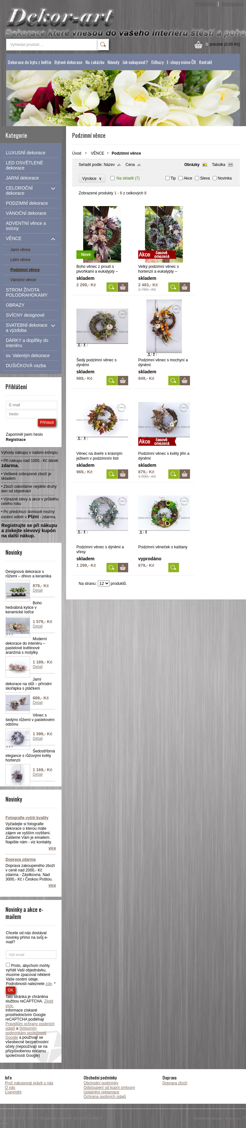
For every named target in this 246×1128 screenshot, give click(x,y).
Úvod (76, 153)
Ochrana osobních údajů (105, 1096)
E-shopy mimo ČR (181, 62)
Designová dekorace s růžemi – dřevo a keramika (28, 573)
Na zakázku (94, 62)
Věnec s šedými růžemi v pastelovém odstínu (30, 720)
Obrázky (191, 164)
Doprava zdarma (21, 859)
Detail (38, 590)
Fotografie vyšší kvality (27, 818)
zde (49, 983)
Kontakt (205, 62)
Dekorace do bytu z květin (29, 62)
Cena (130, 164)
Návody (113, 62)
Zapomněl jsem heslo (24, 434)
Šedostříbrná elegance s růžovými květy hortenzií (30, 755)
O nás (10, 1087)
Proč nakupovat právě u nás (29, 1083)
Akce (188, 178)
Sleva (205, 178)
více (52, 848)
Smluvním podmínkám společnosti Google (26, 1033)
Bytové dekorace (68, 62)
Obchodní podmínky (101, 1083)
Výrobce (92, 178)
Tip (173, 178)
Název (109, 164)
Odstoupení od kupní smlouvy (109, 1087)
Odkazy (157, 62)
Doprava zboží (174, 1083)
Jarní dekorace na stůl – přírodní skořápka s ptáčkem (29, 684)
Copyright (13, 1092)
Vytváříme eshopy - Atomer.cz (220, 1118)
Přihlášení (206, 3)
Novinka (225, 178)
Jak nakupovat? (135, 62)
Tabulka (218, 164)
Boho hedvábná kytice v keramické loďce (24, 607)
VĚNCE (97, 153)
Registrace (232, 3)
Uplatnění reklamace (101, 1092)
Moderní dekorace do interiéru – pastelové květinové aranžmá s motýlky (26, 646)
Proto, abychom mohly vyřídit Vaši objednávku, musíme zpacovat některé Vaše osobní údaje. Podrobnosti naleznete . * (30, 974)
